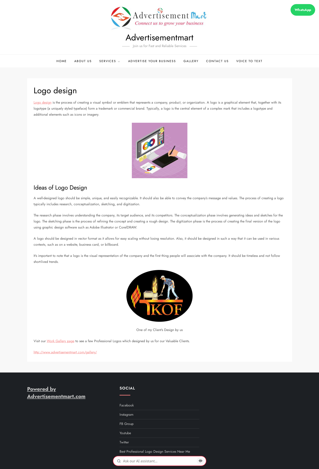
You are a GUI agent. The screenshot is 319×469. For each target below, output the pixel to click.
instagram (126, 414)
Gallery (191, 61)
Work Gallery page (60, 341)
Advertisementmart (159, 37)
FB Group (127, 423)
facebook (127, 405)
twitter (124, 442)
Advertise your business (152, 61)
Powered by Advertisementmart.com (56, 392)
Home (61, 61)
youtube (125, 433)
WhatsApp (302, 9)
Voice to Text (249, 61)
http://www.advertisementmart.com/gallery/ (65, 352)
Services (110, 61)
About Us (83, 61)
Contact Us (217, 61)
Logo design (42, 102)
